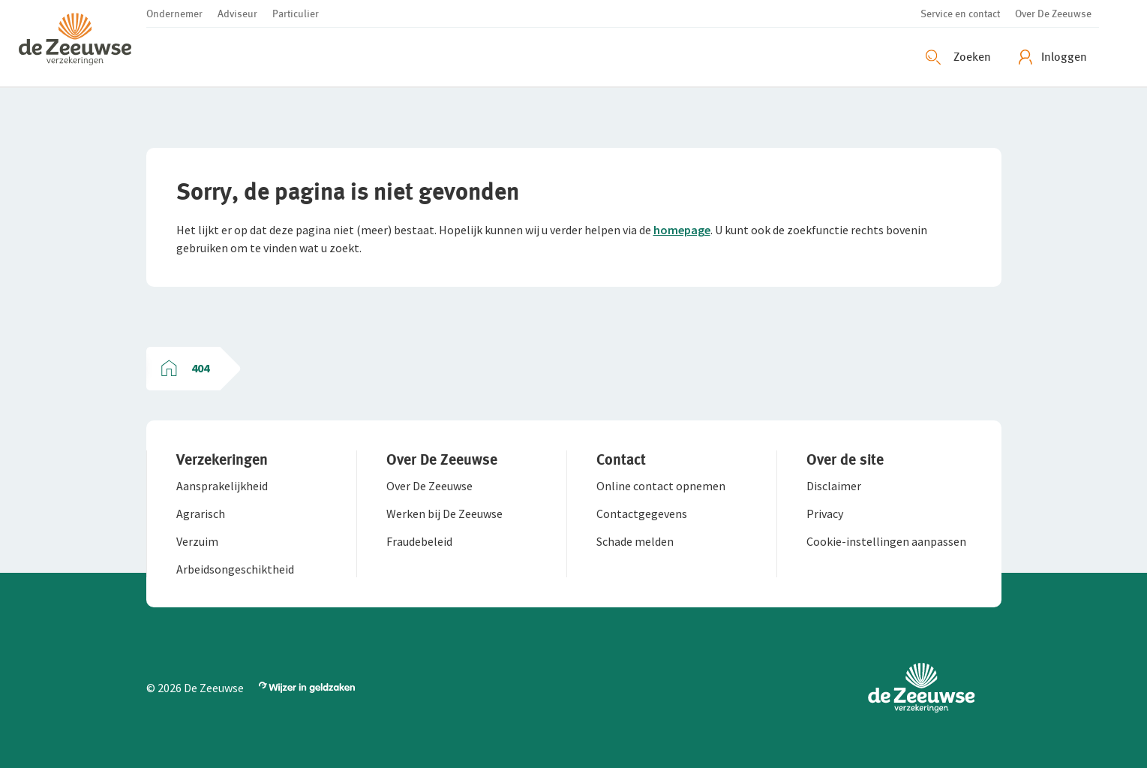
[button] (82, 43)
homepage (681, 229)
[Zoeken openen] (960, 57)
